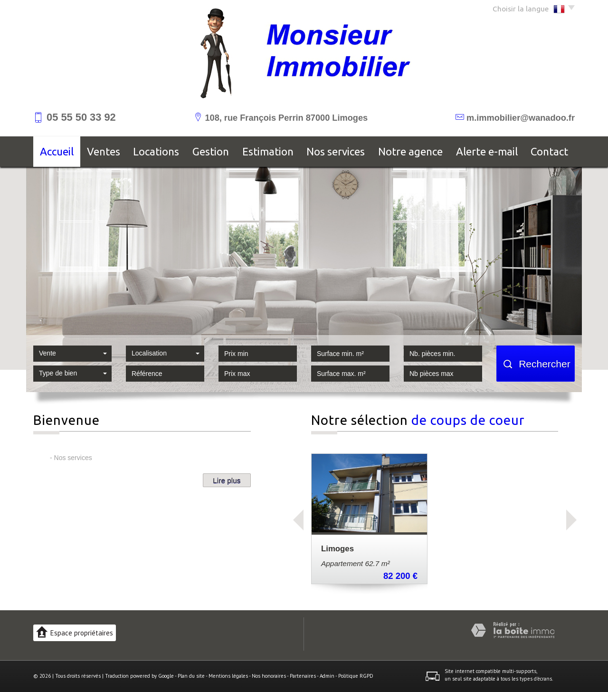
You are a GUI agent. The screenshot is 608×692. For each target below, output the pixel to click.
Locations (156, 151)
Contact (549, 151)
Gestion (210, 151)
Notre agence (410, 151)
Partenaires (303, 676)
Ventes (103, 151)
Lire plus (226, 480)
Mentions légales (228, 676)
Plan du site (191, 676)
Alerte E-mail (487, 151)
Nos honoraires (269, 676)
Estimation (268, 151)
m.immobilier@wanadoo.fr (520, 118)
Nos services (335, 151)
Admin (327, 676)
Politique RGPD (355, 676)
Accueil (57, 151)
